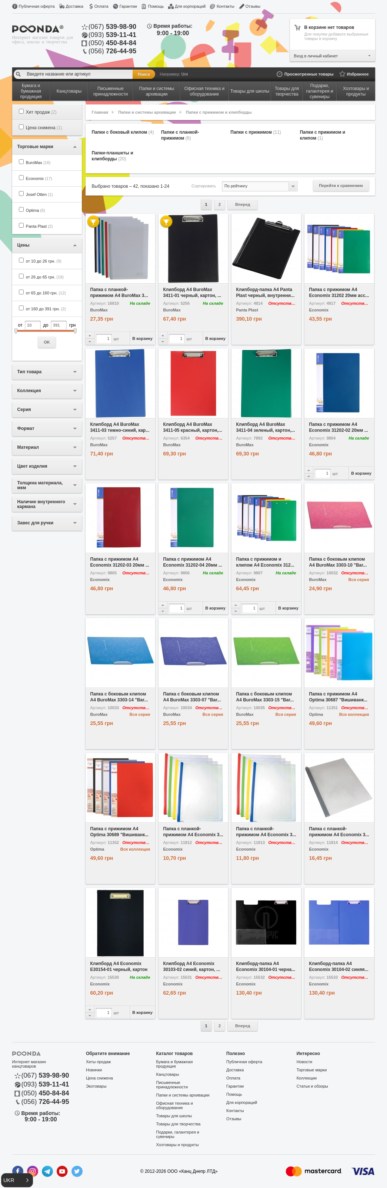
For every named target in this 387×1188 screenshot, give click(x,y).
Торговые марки (312, 1070)
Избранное (358, 74)
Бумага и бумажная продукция (174, 1063)
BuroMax (38, 162)
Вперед (242, 204)
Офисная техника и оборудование (174, 1105)
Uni (184, 74)
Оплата (101, 6)
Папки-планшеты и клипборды (112, 155)
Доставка (74, 6)
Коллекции (307, 1078)
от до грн (47, 334)
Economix (39, 178)
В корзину (142, 338)
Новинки (94, 1070)
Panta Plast (39, 226)
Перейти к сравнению (341, 185)
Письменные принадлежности (172, 1084)
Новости (305, 1061)
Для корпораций (190, 6)
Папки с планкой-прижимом (180, 135)
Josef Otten (39, 194)
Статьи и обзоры (312, 1086)
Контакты (225, 6)
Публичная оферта (37, 6)
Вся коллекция (354, 714)
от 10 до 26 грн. (43, 261)
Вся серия (358, 579)
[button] (17, 1180)
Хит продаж (41, 112)
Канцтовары (167, 1074)
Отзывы (253, 6)
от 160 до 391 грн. (46, 309)
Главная (100, 112)
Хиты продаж (98, 1061)
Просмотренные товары (309, 74)
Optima (35, 210)
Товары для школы (174, 1116)
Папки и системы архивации (147, 112)
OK (47, 342)
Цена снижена (44, 127)
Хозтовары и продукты (177, 1144)
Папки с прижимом (255, 132)
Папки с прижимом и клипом (323, 135)
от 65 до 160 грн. (46, 293)
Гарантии (128, 6)
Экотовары (96, 1086)
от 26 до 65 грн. (45, 277)
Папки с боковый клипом (123, 132)
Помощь (156, 6)
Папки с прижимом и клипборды (219, 112)
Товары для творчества (178, 1124)
